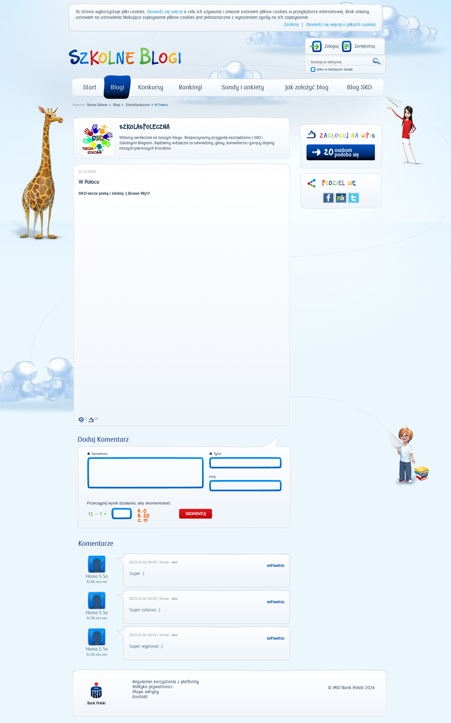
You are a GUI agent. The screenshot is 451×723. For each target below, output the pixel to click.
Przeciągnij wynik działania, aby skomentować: (129, 503)
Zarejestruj (365, 46)
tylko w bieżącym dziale (335, 69)
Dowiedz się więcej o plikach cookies (341, 24)
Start (89, 87)
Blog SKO (359, 87)
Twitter (354, 198)
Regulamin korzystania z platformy (165, 682)
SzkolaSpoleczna (138, 105)
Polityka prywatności (152, 687)
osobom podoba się (346, 153)
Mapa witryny (145, 692)
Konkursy (150, 87)
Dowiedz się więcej (165, 11)
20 (329, 153)
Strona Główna (97, 105)
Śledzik (341, 198)
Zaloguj (331, 46)
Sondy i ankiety (243, 87)
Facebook (328, 198)
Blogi (117, 87)
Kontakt (140, 697)
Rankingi (190, 87)
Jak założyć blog (307, 87)
